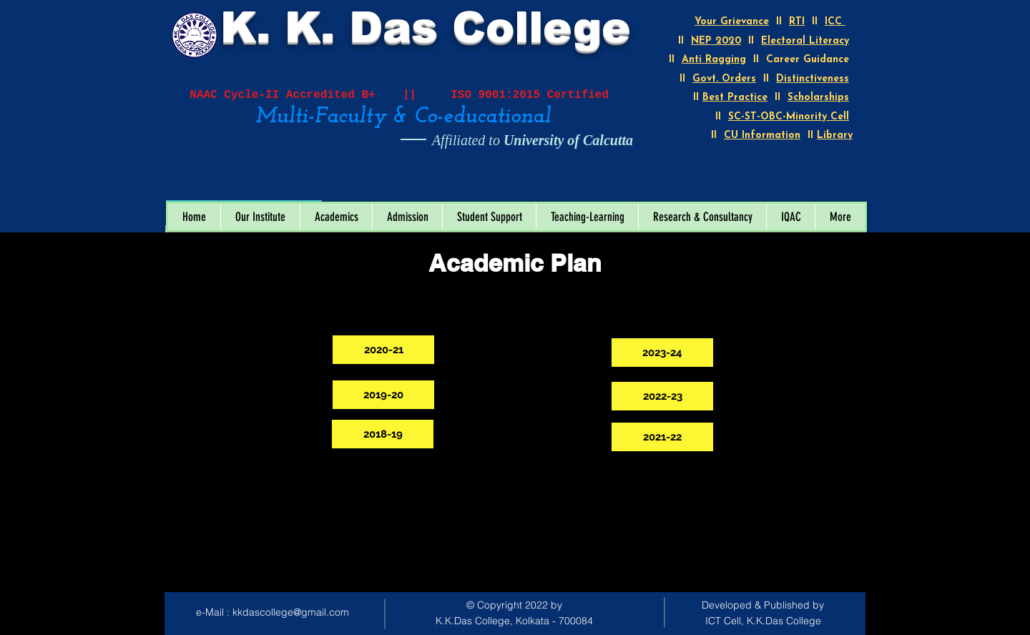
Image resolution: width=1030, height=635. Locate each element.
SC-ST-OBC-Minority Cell (788, 117)
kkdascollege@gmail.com (290, 612)
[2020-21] (383, 349)
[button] (260, 217)
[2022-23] (662, 396)
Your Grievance (732, 21)
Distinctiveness (812, 79)
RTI (797, 21)
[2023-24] (662, 352)
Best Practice (734, 97)
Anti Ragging (714, 59)
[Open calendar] (301, 185)
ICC (835, 21)
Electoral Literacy (805, 41)
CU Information (762, 135)
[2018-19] (382, 434)
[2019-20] (383, 394)
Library (835, 135)
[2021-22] (662, 437)
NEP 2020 (716, 41)
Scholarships (818, 97)
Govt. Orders (724, 79)
